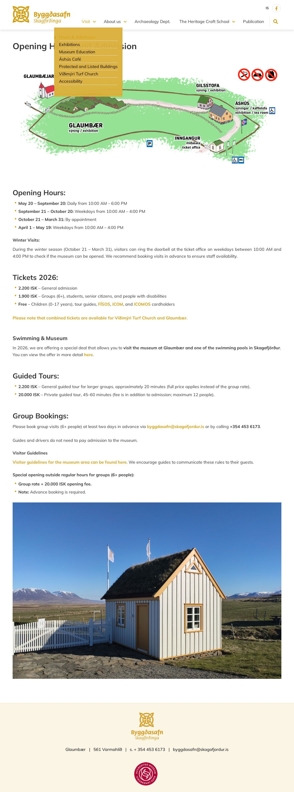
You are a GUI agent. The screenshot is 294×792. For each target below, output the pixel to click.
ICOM (117, 304)
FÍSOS (104, 304)
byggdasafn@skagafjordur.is (175, 426)
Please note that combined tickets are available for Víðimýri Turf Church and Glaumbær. (100, 318)
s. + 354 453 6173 (147, 749)
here (88, 354)
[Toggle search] (275, 21)
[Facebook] (276, 8)
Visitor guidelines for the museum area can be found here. (71, 462)
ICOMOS (142, 304)
